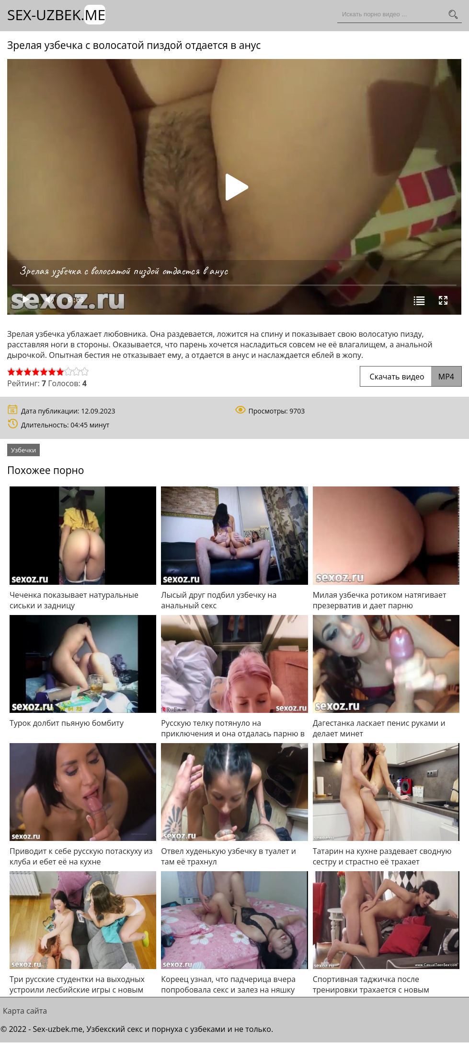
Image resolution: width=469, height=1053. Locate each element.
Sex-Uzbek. (56, 14)
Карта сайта (25, 1011)
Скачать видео (410, 376)
